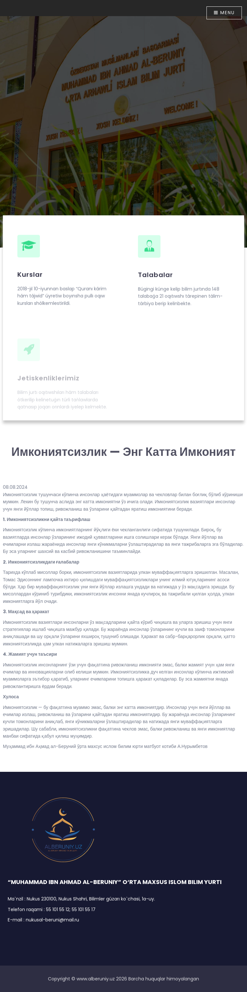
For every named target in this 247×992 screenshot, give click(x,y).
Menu (224, 12)
